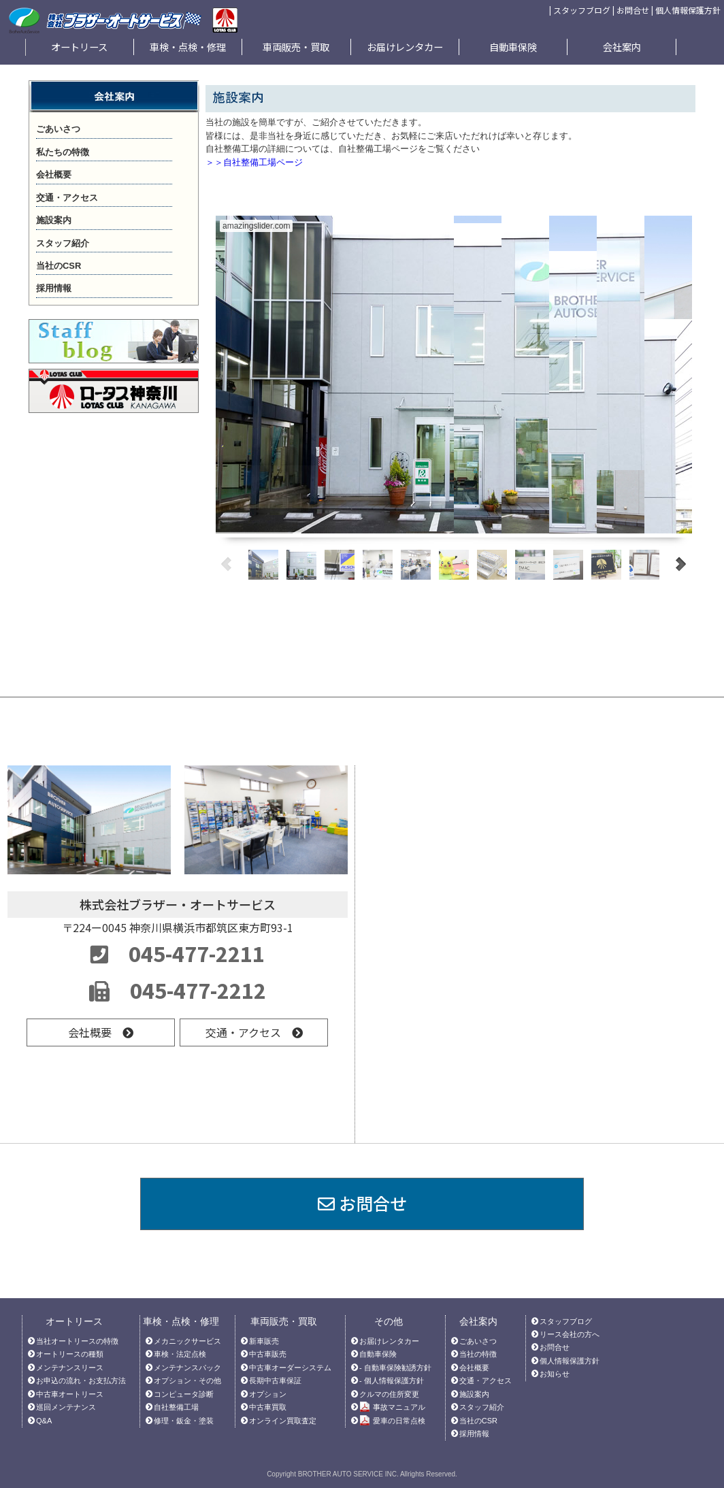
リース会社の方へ (569, 1334)
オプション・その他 (187, 1380)
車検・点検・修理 (188, 46)
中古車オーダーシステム (290, 1367)
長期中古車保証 (275, 1380)
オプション (267, 1394)
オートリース (79, 46)
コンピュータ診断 (184, 1394)
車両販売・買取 (296, 46)
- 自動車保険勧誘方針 (395, 1367)
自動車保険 (513, 46)
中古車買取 (267, 1407)
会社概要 (100, 1032)
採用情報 (474, 1433)
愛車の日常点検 (392, 1421)
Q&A (44, 1421)
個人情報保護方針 (688, 10)
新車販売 (264, 1341)
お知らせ (555, 1374)
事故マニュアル (392, 1408)
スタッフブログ (581, 10)
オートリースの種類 (69, 1354)
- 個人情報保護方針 (391, 1380)
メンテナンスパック (187, 1367)
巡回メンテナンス (66, 1407)
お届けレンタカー (405, 46)
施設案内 (474, 1394)
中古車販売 (267, 1354)
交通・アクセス (254, 1032)
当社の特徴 (478, 1354)
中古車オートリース (69, 1394)
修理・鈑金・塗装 (184, 1421)
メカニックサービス (187, 1341)
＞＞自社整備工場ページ (254, 162)
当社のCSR (478, 1421)
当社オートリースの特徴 (77, 1341)
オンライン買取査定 (282, 1421)
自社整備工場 (176, 1407)
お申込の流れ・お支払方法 (81, 1380)
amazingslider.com (256, 226)
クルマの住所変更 (389, 1394)
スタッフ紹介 (481, 1407)
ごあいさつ (478, 1341)
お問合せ (632, 10)
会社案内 (622, 46)
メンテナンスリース (69, 1367)
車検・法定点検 (180, 1354)
